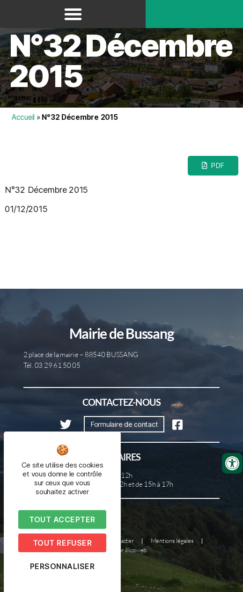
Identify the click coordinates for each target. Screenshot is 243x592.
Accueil (23, 117)
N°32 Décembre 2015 (120, 61)
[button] (73, 14)
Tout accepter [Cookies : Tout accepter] (62, 519)
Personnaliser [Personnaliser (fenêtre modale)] (62, 566)
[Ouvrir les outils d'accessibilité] (232, 463)
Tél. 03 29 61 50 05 (52, 365)
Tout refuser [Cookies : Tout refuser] (62, 543)
